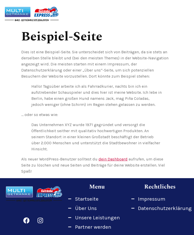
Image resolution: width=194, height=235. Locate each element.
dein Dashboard (113, 159)
